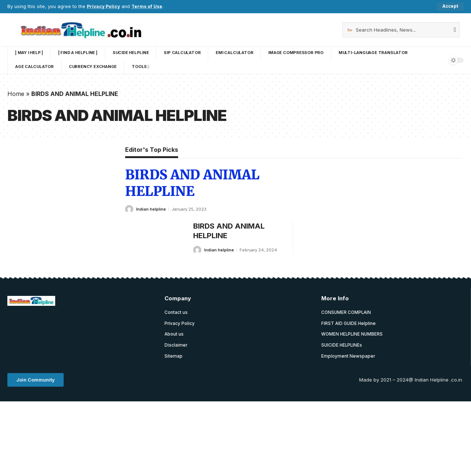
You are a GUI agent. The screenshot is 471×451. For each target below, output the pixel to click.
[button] (35, 381)
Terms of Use (148, 6)
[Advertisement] (141, 330)
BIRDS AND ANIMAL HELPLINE (192, 183)
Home (15, 93)
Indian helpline (151, 209)
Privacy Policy (104, 6)
